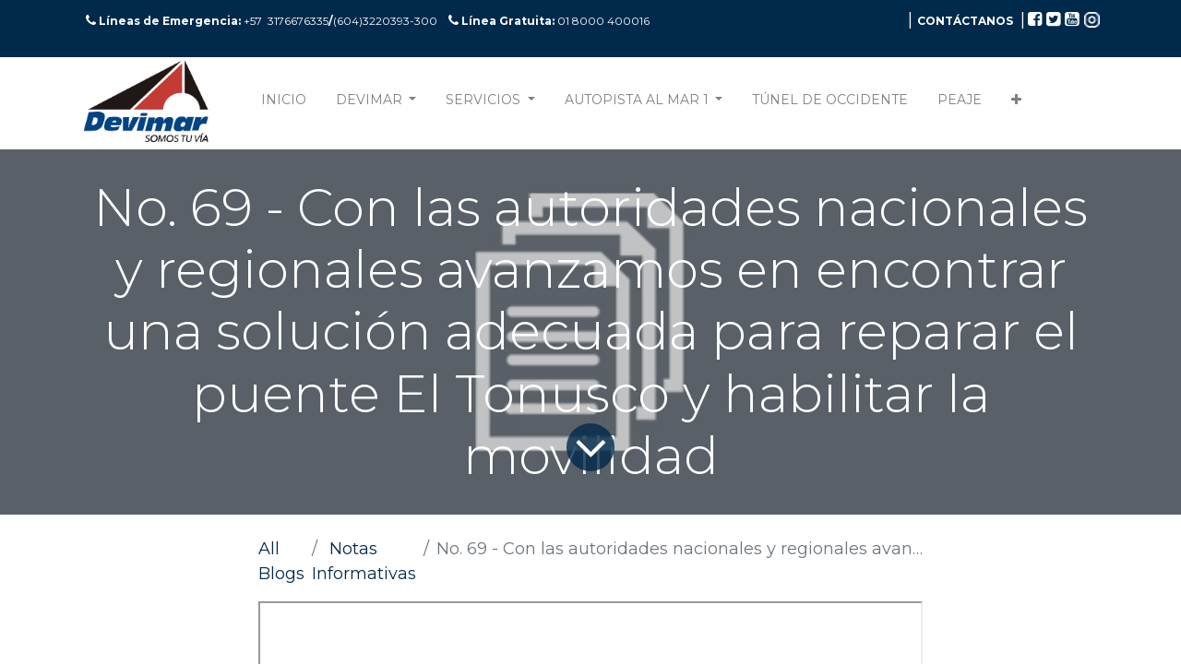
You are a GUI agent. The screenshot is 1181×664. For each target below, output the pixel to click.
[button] (1016, 104)
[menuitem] (283, 104)
